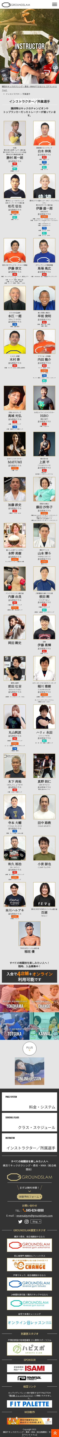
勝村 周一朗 (14, 157)
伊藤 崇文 (14, 268)
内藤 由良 (14, 596)
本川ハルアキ (14, 910)
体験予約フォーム (29, 1196)
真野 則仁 (44, 781)
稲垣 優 (29, 951)
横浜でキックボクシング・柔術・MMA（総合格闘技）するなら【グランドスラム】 (29, 1433)
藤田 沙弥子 (44, 507)
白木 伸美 (44, 151)
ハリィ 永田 (44, 732)
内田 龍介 (44, 359)
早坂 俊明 (44, 316)
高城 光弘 (14, 415)
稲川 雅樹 (44, 686)
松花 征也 (14, 206)
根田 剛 (44, 596)
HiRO (44, 415)
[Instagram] (26, 1221)
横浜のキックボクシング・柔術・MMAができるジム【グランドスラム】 (29, 88)
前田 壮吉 (14, 686)
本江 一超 (14, 316)
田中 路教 (44, 822)
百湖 (44, 912)
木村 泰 (15, 359)
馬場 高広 (44, 268)
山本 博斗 (44, 553)
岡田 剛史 (14, 643)
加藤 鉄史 (14, 504)
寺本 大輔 (14, 822)
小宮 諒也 (44, 864)
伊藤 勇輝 (44, 645)
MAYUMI (15, 462)
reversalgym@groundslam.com (34, 1215)
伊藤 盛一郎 (44, 208)
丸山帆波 (14, 732)
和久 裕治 (14, 864)
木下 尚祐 (14, 781)
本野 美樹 (14, 553)
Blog (35, 1221)
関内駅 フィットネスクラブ (21, 1395)
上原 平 (44, 462)
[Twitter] (20, 1221)
